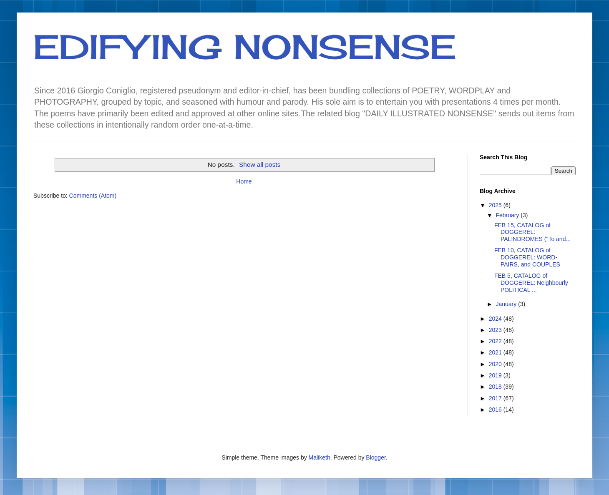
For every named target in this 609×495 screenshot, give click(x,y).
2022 (496, 341)
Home (244, 181)
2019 (496, 375)
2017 (496, 398)
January (507, 304)
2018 (496, 386)
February (508, 215)
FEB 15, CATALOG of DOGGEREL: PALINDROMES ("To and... (532, 232)
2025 (496, 205)
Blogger (375, 457)
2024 (496, 318)
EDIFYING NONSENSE (244, 46)
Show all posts (259, 164)
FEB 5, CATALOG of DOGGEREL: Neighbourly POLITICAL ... (531, 282)
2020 (496, 364)
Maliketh (319, 457)
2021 (496, 352)
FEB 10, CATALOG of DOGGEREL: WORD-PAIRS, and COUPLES (527, 257)
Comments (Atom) (93, 195)
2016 (496, 409)
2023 (496, 330)
